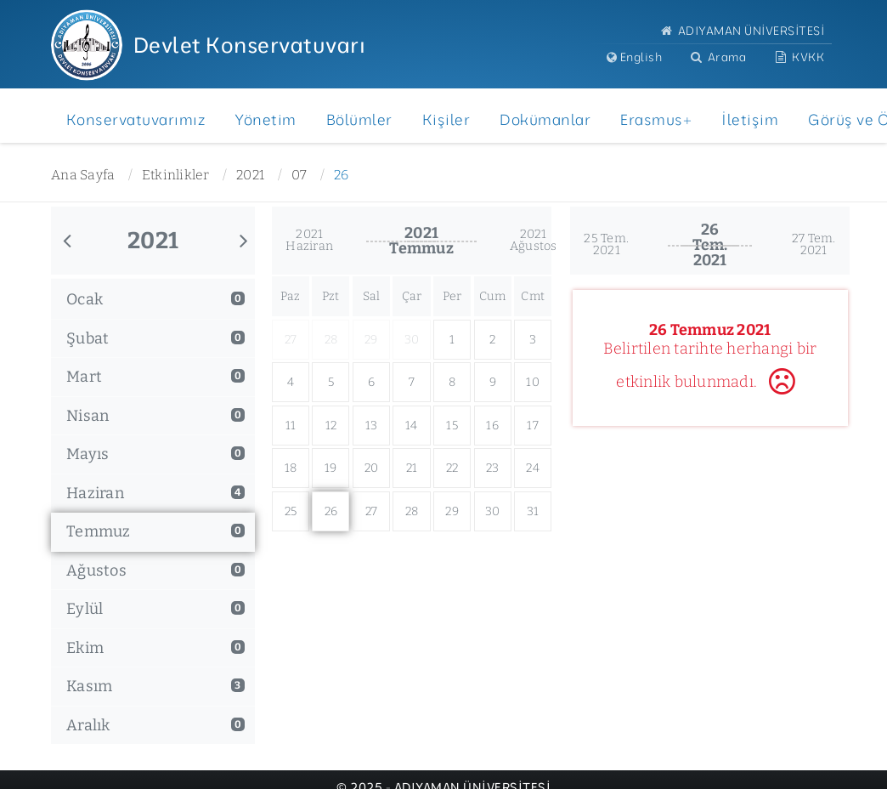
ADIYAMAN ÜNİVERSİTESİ (741, 30)
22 (452, 468)
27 (371, 511)
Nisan (155, 415)
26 (341, 175)
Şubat (155, 338)
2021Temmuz (421, 241)
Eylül (155, 608)
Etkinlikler (176, 175)
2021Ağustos (533, 240)
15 (452, 425)
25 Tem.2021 (606, 244)
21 (412, 468)
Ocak (155, 299)
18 (291, 468)
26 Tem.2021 (710, 245)
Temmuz (155, 531)
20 (371, 468)
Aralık (155, 725)
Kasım (155, 686)
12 (331, 425)
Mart (155, 376)
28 (412, 511)
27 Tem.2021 (814, 244)
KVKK (798, 56)
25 (291, 511)
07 (299, 175)
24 (533, 468)
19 (331, 468)
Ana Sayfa (83, 175)
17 (533, 425)
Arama (717, 56)
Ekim (155, 648)
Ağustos (155, 570)
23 (493, 468)
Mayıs (155, 454)
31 (533, 511)
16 (492, 425)
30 (492, 511)
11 (291, 425)
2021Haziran (309, 240)
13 (371, 425)
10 (533, 382)
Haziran (155, 493)
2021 (250, 175)
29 (452, 511)
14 (411, 425)
